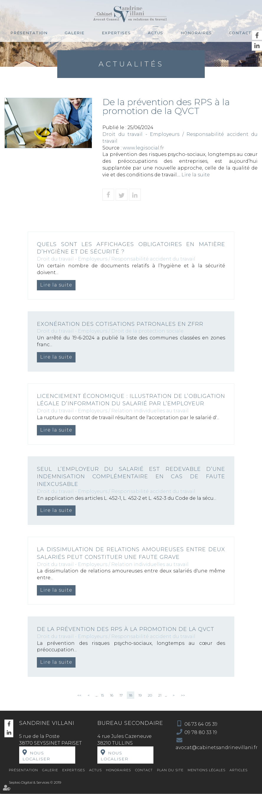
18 (130, 695)
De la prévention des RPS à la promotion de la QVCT (125, 629)
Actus (155, 32)
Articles (239, 770)
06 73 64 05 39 (200, 724)
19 (140, 695)
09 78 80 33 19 (200, 732)
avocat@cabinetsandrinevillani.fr (217, 747)
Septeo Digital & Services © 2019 (35, 782)
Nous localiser (36, 756)
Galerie (74, 32)
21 (159, 695)
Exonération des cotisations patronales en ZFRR (120, 324)
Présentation (29, 32)
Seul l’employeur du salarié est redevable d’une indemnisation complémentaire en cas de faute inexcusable (131, 476)
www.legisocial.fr (143, 148)
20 (150, 695)
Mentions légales (206, 770)
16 (111, 695)
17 (121, 695)
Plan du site (170, 770)
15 (102, 695)
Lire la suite (195, 175)
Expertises (116, 32)
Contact (240, 32)
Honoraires (196, 32)
